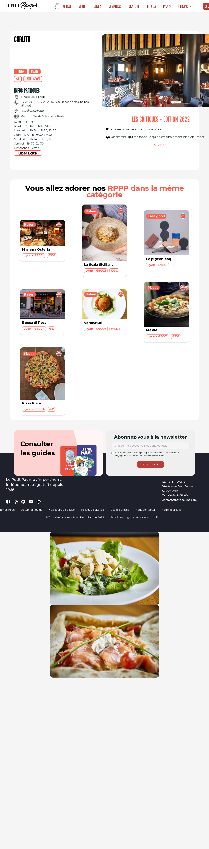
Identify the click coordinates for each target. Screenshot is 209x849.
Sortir (82, 6)
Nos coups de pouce (62, 509)
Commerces (115, 6)
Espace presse (120, 509)
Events (167, 6)
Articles (151, 6)
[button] (185, 6)
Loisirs (97, 6)
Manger (67, 6)
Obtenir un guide (31, 509)
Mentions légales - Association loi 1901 (136, 517)
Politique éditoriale (93, 509)
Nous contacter (145, 509)
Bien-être (134, 6)
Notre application (172, 509)
